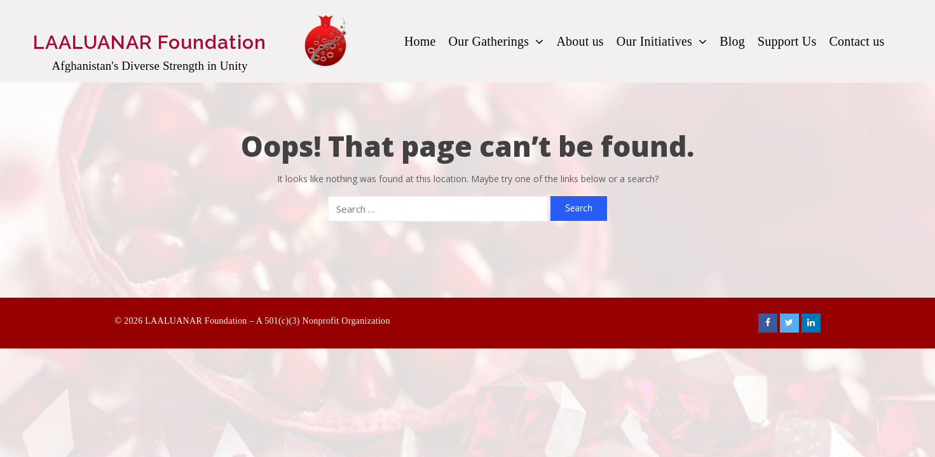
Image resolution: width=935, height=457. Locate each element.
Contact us (856, 41)
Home (420, 41)
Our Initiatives (662, 41)
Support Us (787, 41)
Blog (732, 41)
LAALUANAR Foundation (149, 42)
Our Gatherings (496, 41)
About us (579, 41)
